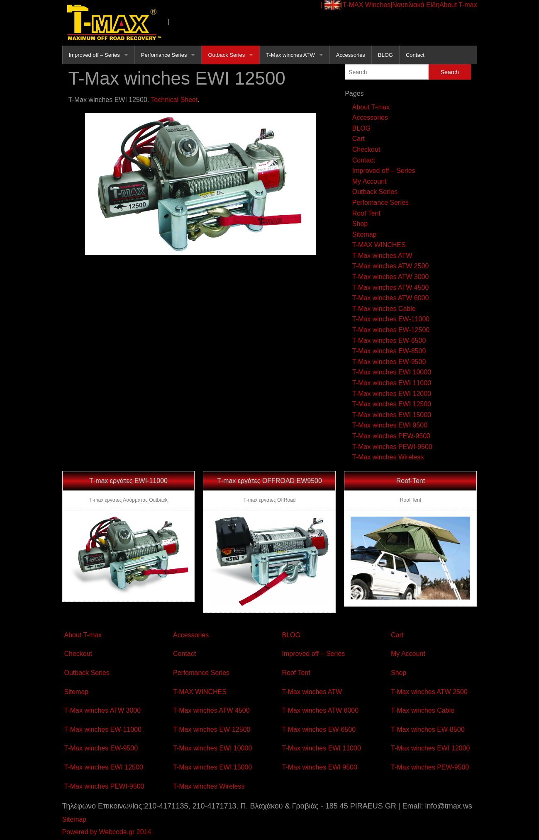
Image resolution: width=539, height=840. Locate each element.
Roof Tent (366, 213)
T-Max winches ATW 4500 (390, 287)
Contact (415, 55)
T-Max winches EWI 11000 (391, 382)
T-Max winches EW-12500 (390, 329)
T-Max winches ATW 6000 (390, 297)
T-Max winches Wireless (388, 457)
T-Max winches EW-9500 (389, 361)
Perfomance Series (164, 55)
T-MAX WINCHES (379, 244)
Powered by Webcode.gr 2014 (106, 831)
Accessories (350, 55)
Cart (358, 138)
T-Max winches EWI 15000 (391, 414)
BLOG (385, 55)
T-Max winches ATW (290, 55)
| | (332, 5)
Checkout (366, 149)
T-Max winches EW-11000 (390, 319)
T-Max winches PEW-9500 (391, 435)
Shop (360, 223)
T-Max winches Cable (384, 308)
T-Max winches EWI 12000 (391, 393)
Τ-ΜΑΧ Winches (367, 4)
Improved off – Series (94, 55)
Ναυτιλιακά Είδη (415, 4)
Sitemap (364, 234)
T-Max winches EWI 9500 (389, 425)
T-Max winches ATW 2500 (390, 265)
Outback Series (226, 55)
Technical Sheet (174, 99)
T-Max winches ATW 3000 (390, 276)
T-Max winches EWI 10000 (391, 372)
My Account (369, 181)
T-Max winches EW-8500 (389, 350)
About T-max (458, 4)
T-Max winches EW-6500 (389, 340)
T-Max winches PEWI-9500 (392, 446)
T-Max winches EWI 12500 (391, 404)
